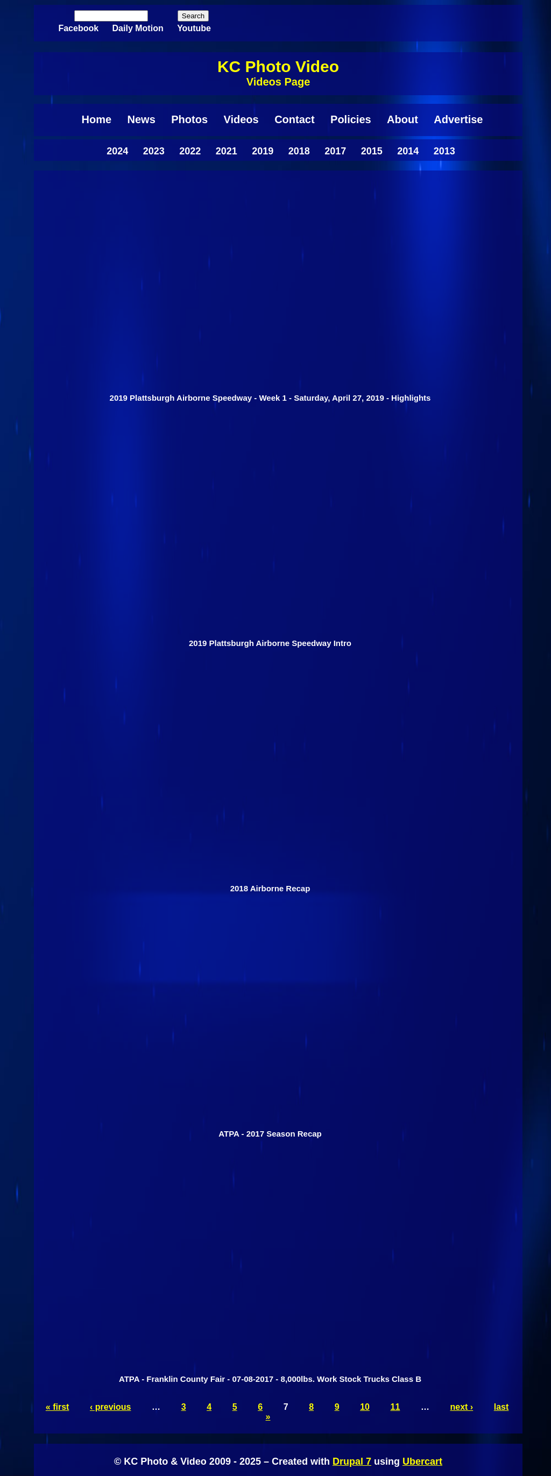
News (142, 119)
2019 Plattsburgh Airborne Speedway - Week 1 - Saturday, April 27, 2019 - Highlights (270, 397)
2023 (154, 151)
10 (365, 1406)
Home (97, 119)
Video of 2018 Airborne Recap (270, 776)
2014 (408, 151)
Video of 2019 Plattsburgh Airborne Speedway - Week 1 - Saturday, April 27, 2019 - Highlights (270, 286)
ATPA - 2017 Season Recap (269, 1133)
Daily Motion (138, 28)
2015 (372, 151)
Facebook (78, 28)
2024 (117, 151)
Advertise (458, 119)
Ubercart (422, 1461)
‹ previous (110, 1406)
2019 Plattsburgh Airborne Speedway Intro (270, 643)
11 (395, 1406)
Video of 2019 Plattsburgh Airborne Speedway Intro (270, 531)
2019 (262, 151)
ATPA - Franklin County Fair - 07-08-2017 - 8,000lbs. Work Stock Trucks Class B (270, 1378)
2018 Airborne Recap (270, 888)
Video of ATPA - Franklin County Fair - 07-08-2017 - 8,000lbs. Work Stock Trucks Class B (270, 1267)
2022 (190, 151)
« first (57, 1406)
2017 (335, 151)
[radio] (270, 294)
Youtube (194, 28)
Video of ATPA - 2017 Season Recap (270, 1022)
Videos (240, 119)
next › (462, 1406)
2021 (226, 151)
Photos (189, 119)
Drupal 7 (352, 1461)
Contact (294, 119)
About (402, 119)
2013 (444, 151)
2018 (299, 151)
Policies (350, 119)
